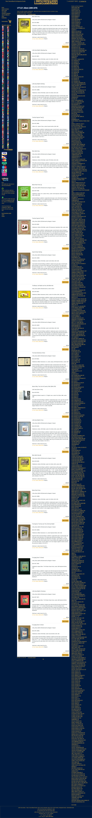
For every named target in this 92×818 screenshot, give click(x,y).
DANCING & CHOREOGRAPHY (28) (78, 216)
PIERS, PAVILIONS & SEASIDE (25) (78, 582)
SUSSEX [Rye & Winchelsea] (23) (78, 732)
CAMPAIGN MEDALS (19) (76, 156)
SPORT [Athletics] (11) (76, 672)
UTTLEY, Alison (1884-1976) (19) (77, 769)
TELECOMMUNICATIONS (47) (77, 741)
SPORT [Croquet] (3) (75, 682)
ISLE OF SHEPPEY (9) (75, 356)
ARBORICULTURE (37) (76, 46)
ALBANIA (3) (73, 29)
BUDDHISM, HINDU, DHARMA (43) (78, 144)
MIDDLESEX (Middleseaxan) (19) (78, 485)
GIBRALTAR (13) (74, 304)
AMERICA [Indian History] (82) (77, 34)
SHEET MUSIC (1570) (75, 647)
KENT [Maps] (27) (74, 410)
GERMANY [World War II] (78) (77, 303)
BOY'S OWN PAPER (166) (76, 128)
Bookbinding (4, 17)
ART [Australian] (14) (75, 63)
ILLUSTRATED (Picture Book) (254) (78, 341)
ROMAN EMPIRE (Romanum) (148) (78, 613)
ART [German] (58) (75, 72)
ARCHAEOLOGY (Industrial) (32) (77, 48)
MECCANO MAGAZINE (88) (77, 478)
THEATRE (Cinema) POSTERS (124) (78, 749)
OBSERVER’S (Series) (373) (77, 549)
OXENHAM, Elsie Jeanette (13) (77, 560)
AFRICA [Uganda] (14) (75, 23)
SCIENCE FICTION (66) (76, 635)
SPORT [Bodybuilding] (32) (76, 676)
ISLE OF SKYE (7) (75, 357)
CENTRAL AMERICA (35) (76, 172)
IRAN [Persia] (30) (75, 347)
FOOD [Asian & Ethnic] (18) (76, 282)
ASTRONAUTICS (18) (75, 88)
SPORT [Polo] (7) (75, 697)
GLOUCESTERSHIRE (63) (76, 309)
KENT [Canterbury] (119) (76, 388)
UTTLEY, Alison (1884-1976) (38, 38)
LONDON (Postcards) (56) (76, 466)
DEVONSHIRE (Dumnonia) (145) (77, 228)
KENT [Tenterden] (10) (75, 424)
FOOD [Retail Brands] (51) (76, 291)
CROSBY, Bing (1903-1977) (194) (78, 210)
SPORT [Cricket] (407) (75, 681)
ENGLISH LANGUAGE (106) (76, 253)
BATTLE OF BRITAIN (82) (76, 103)
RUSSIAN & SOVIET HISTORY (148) (78, 624)
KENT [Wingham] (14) (75, 432)
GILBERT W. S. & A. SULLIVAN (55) (78, 306)
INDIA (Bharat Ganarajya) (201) (77, 343)
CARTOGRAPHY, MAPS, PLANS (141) (79, 169)
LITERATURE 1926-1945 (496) (77, 459)
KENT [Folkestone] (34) (76, 400)
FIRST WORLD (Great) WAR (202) (78, 278)
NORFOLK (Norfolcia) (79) (76, 528)
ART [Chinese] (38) (75, 68)
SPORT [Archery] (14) (75, 671)
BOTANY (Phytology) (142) (76, 125)
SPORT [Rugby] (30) (75, 699)
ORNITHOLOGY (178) (75, 559)
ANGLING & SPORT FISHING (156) (78, 40)
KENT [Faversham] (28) (76, 399)
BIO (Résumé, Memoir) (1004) (77, 112)
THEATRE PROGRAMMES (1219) (78, 750)
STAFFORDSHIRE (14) (75, 710)
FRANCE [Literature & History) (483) (78, 293)
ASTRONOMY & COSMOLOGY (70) (78, 90)
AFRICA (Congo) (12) (75, 10)
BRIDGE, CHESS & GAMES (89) (77, 132)
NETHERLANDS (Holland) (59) (77, 521)
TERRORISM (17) (74, 744)
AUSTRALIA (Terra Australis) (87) (78, 93)
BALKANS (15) (74, 98)
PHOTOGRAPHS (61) (75, 576)
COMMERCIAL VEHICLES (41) (77, 198)
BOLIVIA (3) (73, 118)
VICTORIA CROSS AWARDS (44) (78, 774)
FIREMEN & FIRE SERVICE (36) (77, 276)
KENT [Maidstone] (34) (76, 409)
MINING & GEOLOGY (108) (76, 490)
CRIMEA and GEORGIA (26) (76, 209)
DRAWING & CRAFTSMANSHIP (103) (79, 240)
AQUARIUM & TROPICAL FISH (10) (78, 44)
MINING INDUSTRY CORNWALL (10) (78, 491)
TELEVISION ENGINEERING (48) (77, 743)
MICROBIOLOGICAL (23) (76, 484)
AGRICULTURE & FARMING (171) (78, 28)
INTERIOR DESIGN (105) (76, 346)
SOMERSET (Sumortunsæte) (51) (78, 663)
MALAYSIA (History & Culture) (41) (78, 471)
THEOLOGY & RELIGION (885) (77, 751)
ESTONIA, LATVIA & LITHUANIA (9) (78, 263)
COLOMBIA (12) (74, 197)
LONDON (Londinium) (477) (76, 465)
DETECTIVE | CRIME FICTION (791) (78, 226)
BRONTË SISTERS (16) (76, 141)
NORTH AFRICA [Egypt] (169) (77, 531)
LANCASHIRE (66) (75, 444)
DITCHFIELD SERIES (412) (76, 231)
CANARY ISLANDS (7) (75, 162)
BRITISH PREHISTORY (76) (77, 138)
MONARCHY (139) (75, 497)
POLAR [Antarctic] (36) (76, 590)
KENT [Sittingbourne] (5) (76, 421)
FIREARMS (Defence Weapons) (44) (78, 275)
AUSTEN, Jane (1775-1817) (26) (77, 91)
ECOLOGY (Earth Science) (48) (77, 241)
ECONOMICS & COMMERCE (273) (78, 243)
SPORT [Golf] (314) (75, 687)
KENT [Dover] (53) (75, 394)
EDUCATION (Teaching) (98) (77, 246)
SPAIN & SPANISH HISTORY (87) (78, 666)
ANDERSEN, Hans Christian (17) (77, 38)
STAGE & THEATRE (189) (76, 712)
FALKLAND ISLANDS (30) (76, 269)
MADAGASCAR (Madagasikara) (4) (78, 468)
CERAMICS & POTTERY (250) (77, 173)
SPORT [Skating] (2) (75, 701)
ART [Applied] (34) (75, 62)
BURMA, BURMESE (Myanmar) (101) (78, 148)
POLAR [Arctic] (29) (75, 591)
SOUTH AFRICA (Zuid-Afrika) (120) (78, 665)
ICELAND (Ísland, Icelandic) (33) (77, 338)
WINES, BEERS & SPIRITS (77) (77, 791)
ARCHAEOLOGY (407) (75, 47)
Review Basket (5, 21)
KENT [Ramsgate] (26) (76, 413)
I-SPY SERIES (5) (75, 337)
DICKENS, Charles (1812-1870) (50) (78, 229)
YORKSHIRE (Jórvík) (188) (76, 797)
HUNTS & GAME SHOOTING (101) (78, 335)
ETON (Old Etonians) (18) (76, 266)
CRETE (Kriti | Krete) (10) (76, 207)
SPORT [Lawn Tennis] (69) (76, 693)
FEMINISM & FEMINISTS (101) (77, 272)
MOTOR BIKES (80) (75, 501)
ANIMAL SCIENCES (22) (76, 41)
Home (3, 7)
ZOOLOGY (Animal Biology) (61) (78, 801)
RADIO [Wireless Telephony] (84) (78, 606)
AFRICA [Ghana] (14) (75, 13)
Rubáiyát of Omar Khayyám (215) (78, 621)
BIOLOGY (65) (74, 113)
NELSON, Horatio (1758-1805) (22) (78, 519)
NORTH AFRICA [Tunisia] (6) (77, 538)
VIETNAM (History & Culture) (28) (78, 775)
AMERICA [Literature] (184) (76, 35)
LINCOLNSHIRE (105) (75, 453)
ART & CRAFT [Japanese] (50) (77, 59)
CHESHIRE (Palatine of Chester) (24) (78, 178)
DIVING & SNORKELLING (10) (77, 232)
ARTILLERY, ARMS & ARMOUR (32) (78, 84)
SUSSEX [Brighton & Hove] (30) (77, 728)
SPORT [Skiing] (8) (75, 703)
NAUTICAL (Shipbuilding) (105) (77, 516)
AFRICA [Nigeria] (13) (75, 21)
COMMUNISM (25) (75, 200)
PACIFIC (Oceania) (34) (76, 563)
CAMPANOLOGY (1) (75, 157)
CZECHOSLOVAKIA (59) (76, 215)
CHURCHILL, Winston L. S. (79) (77, 187)
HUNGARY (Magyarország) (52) (77, 334)
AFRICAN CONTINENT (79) (76, 26)
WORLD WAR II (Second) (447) (77, 796)
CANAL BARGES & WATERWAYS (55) (79, 160)
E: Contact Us (82, 1)
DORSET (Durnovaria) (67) (76, 237)
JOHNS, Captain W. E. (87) (76, 371)
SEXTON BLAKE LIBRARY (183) (77, 643)
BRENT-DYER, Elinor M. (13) (77, 131)
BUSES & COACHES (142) (76, 150)
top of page (73, 804)
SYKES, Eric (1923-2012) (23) (77, 737)
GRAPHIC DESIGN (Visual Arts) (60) (78, 312)
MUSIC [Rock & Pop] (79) (76, 509)
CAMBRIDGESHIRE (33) (76, 154)
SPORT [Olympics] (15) (76, 696)
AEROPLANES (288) (75, 7)
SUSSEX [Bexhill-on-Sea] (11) (77, 726)
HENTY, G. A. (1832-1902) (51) (77, 322)
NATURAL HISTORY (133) (76, 515)
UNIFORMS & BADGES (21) (77, 768)
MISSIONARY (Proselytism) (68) (77, 494)
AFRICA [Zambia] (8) (75, 25)
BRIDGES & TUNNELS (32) (76, 134)
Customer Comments (6, 13)
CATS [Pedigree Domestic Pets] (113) (79, 171)
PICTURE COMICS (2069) (76, 581)
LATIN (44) (73, 446)
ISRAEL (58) (73, 363)
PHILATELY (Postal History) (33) (77, 574)
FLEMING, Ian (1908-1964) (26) (77, 279)
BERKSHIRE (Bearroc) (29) (76, 109)
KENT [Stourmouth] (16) (76, 422)
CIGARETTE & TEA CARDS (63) (77, 188)
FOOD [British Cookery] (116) (77, 284)
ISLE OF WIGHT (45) (75, 360)
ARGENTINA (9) (74, 56)
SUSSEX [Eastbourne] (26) (76, 729)
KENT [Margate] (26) (75, 412)
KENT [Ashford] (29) (75, 379)
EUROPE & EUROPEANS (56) (77, 268)
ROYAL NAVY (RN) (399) (76, 619)
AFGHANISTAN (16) (75, 9)
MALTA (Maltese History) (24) (77, 472)
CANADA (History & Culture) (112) (78, 159)
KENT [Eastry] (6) (74, 396)
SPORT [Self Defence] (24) (77, 700)
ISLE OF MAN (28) (75, 354)
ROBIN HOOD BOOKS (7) (76, 612)
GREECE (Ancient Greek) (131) (77, 313)
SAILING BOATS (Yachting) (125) (78, 629)
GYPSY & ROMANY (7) (76, 316)
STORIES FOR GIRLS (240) (76, 716)
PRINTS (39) (73, 600)
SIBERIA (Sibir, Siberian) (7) (76, 653)
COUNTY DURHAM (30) (76, 206)
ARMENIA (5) (74, 57)
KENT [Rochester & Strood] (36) (77, 415)
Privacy (3, 216)
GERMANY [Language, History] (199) (78, 300)
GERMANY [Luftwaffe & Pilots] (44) (78, 301)
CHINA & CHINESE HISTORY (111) (78, 182)
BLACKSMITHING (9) (75, 115)
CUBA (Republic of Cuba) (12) (77, 212)
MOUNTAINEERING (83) (76, 504)
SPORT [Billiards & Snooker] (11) (78, 675)
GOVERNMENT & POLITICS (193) (78, 310)
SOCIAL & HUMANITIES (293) (77, 660)
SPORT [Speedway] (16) (76, 704)
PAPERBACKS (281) (75, 569)
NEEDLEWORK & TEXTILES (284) (78, 518)
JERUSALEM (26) (74, 369)
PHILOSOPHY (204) (75, 575)
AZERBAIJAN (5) (74, 97)
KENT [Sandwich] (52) (75, 418)
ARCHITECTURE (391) (76, 53)
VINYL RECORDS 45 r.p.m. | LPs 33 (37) (79, 776)
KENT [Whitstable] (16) (76, 431)
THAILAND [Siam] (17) (75, 746)
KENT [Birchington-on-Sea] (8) (77, 382)
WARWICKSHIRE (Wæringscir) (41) (78, 779)
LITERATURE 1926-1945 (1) (76, 460)
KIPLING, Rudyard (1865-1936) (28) (78, 438)
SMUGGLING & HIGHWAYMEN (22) (78, 659)
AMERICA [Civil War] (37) (76, 31)
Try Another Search (32, 14)
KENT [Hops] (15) (74, 406)
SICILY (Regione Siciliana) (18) (77, 654)
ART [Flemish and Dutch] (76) (77, 69)
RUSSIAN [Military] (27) (76, 628)
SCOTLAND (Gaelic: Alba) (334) (77, 638)
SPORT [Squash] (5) (75, 706)
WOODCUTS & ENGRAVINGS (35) (78, 793)
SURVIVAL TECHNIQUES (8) (77, 724)
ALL (57, 11)
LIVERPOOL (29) (74, 463)
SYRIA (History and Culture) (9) (77, 738)
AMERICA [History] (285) (76, 32)
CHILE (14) (73, 181)
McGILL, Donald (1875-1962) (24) (78, 476)
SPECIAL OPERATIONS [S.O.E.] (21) (78, 669)
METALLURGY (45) (75, 481)
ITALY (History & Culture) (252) (77, 365)
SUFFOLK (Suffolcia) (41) (76, 721)
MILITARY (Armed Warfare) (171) (78, 487)
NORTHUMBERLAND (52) (76, 541)
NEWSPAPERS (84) (75, 525)
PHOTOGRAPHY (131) (76, 578)
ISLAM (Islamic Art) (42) (76, 351)
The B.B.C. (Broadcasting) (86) (77, 747)
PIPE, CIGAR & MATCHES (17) (77, 584)
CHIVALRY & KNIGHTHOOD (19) (77, 184)
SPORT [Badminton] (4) (76, 674)
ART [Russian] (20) (75, 78)
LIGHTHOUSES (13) (75, 451)
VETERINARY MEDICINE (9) (77, 772)
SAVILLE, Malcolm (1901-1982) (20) (78, 634)
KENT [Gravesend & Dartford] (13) (78, 403)
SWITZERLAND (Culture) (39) (77, 735)
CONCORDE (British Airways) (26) (78, 201)
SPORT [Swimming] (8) (76, 707)
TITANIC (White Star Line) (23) (77, 754)
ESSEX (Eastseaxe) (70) (76, 262)
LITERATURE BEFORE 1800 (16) (77, 462)
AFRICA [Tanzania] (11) (76, 22)
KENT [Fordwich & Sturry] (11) (77, 401)
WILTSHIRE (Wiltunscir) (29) (77, 788)
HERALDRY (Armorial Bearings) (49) (78, 323)
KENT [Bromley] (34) (75, 385)
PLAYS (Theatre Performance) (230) (78, 585)
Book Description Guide (6, 213)
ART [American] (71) (75, 60)
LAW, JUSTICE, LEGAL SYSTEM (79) (78, 447)
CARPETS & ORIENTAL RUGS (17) (78, 166)
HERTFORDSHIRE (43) (76, 326)
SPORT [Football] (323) (76, 685)
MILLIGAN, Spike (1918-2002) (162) (78, 488)
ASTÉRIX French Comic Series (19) (78, 87)
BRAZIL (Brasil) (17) (75, 129)
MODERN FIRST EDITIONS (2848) (78, 496)
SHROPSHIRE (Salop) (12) (76, 651)
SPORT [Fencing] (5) (75, 684)
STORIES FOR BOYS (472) (76, 715)
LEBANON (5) (74, 449)
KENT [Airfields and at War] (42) (77, 375)
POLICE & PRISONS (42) (76, 593)
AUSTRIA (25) (74, 94)
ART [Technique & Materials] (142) (78, 82)
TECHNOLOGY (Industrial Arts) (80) (78, 740)
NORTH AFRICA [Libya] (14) (77, 532)
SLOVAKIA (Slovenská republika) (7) (78, 657)
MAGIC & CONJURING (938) (77, 469)
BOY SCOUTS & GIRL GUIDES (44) (78, 126)
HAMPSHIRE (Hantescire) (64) (77, 318)
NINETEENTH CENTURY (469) (77, 526)
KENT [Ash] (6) (74, 381)
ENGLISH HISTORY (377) (76, 251)
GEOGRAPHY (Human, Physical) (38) (78, 298)
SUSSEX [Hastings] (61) (76, 731)
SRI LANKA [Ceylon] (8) (76, 709)
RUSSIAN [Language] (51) (76, 625)
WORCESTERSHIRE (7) (76, 794)
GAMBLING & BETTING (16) (77, 294)
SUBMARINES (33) (75, 719)
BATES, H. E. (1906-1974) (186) (77, 101)
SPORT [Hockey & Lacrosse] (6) (78, 690)
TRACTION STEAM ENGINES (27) (78, 759)
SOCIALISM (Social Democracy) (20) (78, 662)
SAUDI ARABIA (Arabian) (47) (77, 632)
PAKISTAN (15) (74, 565)
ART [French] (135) (75, 71)
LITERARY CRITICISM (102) (77, 456)
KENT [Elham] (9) (74, 397)
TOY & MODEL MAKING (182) (77, 757)
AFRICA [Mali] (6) (74, 18)
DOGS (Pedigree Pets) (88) (77, 234)
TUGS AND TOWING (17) (76, 763)
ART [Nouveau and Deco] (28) (77, 76)
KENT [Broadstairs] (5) (75, 384)
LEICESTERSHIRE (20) (76, 450)
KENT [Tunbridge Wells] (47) (77, 428)
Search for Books (5, 9)
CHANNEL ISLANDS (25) (76, 175)
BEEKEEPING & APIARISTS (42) (77, 106)
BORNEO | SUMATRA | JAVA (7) (77, 123)
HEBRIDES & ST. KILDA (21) (77, 321)
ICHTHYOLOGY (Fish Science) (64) (78, 340)
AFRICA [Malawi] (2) (75, 16)
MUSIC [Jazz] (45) (75, 507)
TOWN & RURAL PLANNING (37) (78, 756)
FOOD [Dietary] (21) (75, 288)
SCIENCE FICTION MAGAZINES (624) (79, 637)
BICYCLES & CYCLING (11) (77, 110)
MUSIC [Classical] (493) (76, 506)
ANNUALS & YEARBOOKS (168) (77, 43)
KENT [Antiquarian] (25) (76, 376)
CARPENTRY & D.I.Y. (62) (76, 165)
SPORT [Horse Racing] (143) (77, 691)
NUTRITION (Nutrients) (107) (77, 547)
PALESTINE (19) (74, 568)
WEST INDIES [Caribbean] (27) (77, 784)
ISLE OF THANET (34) (75, 359)
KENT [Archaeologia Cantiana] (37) (78, 378)
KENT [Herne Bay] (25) (76, 404)
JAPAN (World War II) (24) (76, 368)
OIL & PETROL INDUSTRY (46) (77, 551)
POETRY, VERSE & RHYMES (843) (78, 587)
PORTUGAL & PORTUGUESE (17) (78, 596)
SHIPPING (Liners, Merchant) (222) (78, 649)
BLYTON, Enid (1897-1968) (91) (77, 116)
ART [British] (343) (75, 66)
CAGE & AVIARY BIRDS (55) (77, 153)
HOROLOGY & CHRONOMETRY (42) (78, 331)
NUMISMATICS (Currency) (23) (77, 546)
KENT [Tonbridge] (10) (75, 425)
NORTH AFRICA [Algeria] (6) (77, 529)
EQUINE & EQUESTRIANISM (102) (78, 259)
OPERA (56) (73, 554)
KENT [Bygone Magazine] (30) (77, 387)
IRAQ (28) (73, 349)
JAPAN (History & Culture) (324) (77, 366)
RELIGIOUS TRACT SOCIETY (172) (78, 610)
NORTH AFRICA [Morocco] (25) (77, 534)
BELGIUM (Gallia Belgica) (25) (77, 107)
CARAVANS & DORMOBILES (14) (78, 163)
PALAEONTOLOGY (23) (76, 566)
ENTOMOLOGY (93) (75, 256)
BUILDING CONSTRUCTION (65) (78, 146)
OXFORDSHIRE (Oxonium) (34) (77, 562)
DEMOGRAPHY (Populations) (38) (78, 221)
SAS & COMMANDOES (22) (77, 631)
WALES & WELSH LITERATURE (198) (78, 778)
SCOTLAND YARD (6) (75, 640)
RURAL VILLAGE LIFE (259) (76, 622)
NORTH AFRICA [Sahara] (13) (77, 535)
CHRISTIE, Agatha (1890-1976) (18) (78, 185)
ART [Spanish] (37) (75, 79)
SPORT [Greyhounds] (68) (76, 688)
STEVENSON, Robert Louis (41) (77, 713)
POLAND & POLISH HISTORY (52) (78, 588)
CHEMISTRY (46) (74, 176)
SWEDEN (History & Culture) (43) (78, 734)
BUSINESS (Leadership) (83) (77, 151)
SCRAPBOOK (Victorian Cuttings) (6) (79, 641)
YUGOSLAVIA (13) (75, 799)
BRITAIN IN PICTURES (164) (77, 135)
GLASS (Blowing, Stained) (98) (77, 307)
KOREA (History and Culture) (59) (78, 440)
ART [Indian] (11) (74, 73)
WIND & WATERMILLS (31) (76, 790)
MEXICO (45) (74, 482)
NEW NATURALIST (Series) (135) (78, 522)
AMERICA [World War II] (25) (77, 37)
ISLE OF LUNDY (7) (75, 353)
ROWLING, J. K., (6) (75, 616)
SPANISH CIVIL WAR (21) (76, 668)
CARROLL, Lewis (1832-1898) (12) (78, 168)
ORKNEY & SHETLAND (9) (76, 557)
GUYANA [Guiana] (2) (75, 315)
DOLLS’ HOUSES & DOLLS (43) (77, 235)
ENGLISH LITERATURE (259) (77, 254)
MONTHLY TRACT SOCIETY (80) (78, 500)
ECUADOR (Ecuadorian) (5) (76, 244)
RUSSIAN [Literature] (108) (76, 626)
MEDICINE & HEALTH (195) (76, 479)
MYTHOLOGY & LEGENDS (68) (77, 512)
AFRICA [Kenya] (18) (75, 15)
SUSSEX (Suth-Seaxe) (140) (77, 725)
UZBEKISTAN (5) (74, 771)
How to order (4, 10)
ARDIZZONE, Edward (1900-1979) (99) (79, 54)
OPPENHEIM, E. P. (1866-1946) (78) (78, 556)
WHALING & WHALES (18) (76, 787)
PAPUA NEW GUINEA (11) (76, 571)
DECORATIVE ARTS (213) (76, 218)
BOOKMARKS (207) (75, 119)
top (43, 659)
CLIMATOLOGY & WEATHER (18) (78, 196)
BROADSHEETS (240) (75, 140)
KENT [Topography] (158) (76, 426)
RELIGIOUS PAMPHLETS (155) (77, 609)
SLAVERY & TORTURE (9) (76, 656)
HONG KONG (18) (75, 329)
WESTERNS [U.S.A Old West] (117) (78, 785)
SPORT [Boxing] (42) (75, 679)
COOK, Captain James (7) (76, 203)
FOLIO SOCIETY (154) (75, 281)
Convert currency (66, 44)
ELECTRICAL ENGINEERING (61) (78, 247)
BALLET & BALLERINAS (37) (77, 100)
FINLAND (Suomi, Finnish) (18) (77, 273)
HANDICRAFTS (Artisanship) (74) (78, 319)
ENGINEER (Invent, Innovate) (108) (78, 248)
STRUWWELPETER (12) (76, 718)
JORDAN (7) (73, 372)
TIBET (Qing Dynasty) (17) (76, 753)
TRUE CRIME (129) (75, 762)
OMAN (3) (73, 553)
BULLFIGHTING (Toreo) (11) (77, 147)
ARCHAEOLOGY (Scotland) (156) (78, 51)
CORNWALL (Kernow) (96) (76, 204)
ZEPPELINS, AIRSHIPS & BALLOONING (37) (80, 800)
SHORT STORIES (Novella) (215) (78, 650)
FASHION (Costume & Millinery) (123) (79, 271)
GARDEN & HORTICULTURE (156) (78, 296)
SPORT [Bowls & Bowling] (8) (77, 678)
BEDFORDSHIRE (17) (75, 104)
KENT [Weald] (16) (75, 429)
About (3, 16)
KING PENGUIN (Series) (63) (77, 437)
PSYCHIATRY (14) (75, 603)
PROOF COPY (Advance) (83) (77, 601)
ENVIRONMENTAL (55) (76, 257)
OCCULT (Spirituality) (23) (76, 550)
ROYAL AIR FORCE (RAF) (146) (77, 618)
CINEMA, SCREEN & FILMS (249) (78, 193)
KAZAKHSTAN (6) (75, 374)
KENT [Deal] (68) (74, 393)
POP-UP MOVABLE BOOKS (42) (78, 594)
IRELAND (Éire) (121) (75, 350)
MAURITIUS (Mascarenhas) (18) (77, 474)
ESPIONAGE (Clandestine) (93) (77, 260)
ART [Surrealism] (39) (75, 81)
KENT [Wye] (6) (74, 434)
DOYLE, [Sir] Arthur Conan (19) (77, 238)
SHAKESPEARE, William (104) (77, 646)
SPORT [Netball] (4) (75, 694)
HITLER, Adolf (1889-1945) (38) (77, 328)
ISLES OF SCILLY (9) (75, 362)
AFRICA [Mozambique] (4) (76, 19)
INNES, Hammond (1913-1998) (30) (78, 344)
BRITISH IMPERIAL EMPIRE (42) (77, 137)
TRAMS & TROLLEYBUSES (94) (77, 760)
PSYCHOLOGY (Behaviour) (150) (78, 604)
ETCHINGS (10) (74, 265)
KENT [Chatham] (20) (75, 390)
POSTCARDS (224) (75, 597)
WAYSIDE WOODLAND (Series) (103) (78, 781)
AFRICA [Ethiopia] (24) (75, 12)
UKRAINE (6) (73, 766)
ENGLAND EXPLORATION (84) (77, 250)
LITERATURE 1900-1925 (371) (77, 457)
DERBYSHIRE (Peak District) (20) (78, 225)
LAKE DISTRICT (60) (75, 443)
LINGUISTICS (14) (75, 454)
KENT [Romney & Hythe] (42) (77, 416)
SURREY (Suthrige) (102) (76, 722)
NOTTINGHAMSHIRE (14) (76, 544)
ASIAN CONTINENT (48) (76, 85)
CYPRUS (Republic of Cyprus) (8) (78, 213)
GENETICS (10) (74, 297)
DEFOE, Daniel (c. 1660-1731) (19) (78, 219)
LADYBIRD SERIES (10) (76, 441)
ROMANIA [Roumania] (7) (76, 615)
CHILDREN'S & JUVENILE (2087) (77, 179)
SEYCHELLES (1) (74, 644)
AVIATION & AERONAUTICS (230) (78, 96)
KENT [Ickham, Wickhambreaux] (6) (78, 407)
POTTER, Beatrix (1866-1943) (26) (78, 599)
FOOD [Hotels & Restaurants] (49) (78, 290)
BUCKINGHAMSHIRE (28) (76, 143)
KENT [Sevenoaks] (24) (76, 419)
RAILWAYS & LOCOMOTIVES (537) (78, 607)
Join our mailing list (6, 15)
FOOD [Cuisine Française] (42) (77, 285)
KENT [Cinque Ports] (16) (76, 391)
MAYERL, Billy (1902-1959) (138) (77, 475)
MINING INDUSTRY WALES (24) (77, 493)
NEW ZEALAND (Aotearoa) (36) (77, 524)
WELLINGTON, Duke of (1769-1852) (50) (79, 782)
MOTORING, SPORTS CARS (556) (78, 503)
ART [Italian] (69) (74, 75)
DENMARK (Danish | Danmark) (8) (78, 223)
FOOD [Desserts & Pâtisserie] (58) (78, 287)
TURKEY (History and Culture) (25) (78, 765)
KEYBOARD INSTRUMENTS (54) (78, 435)
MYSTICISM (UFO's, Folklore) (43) (78, 510)
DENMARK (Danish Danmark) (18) (78, 222)
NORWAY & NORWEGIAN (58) (77, 543)
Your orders (4, 12)
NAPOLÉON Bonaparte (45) (76, 513)
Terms (3, 214)
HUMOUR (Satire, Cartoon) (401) (78, 332)
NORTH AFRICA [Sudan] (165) (77, 537)
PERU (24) (73, 572)
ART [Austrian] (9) (75, 65)
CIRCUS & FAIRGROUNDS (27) (77, 194)
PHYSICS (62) (74, 579)
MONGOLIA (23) (74, 499)
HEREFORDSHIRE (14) (75, 325)
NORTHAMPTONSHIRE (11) (77, 540)
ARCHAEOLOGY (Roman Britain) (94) (78, 50)
